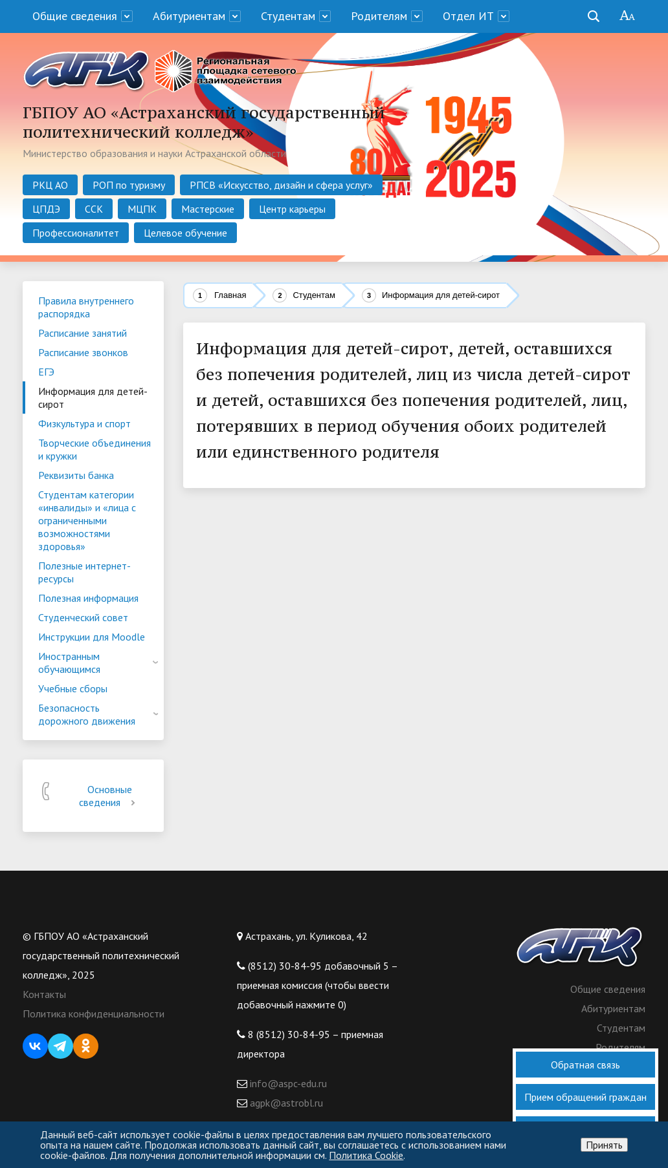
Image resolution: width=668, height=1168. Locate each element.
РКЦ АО (50, 184)
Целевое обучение (185, 232)
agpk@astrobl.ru (285, 1102)
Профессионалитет (75, 232)
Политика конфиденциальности (93, 1013)
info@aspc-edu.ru (287, 1083)
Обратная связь (585, 1064)
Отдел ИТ (468, 15)
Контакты (44, 994)
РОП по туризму (129, 184)
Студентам (288, 15)
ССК (94, 208)
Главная (230, 295)
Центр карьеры (292, 208)
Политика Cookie (366, 1155)
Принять (604, 1144)
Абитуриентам (189, 15)
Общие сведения (74, 15)
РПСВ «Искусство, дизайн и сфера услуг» (281, 184)
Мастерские (207, 208)
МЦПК (142, 208)
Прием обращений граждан (585, 1096)
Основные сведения (109, 796)
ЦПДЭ (46, 208)
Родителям (379, 15)
